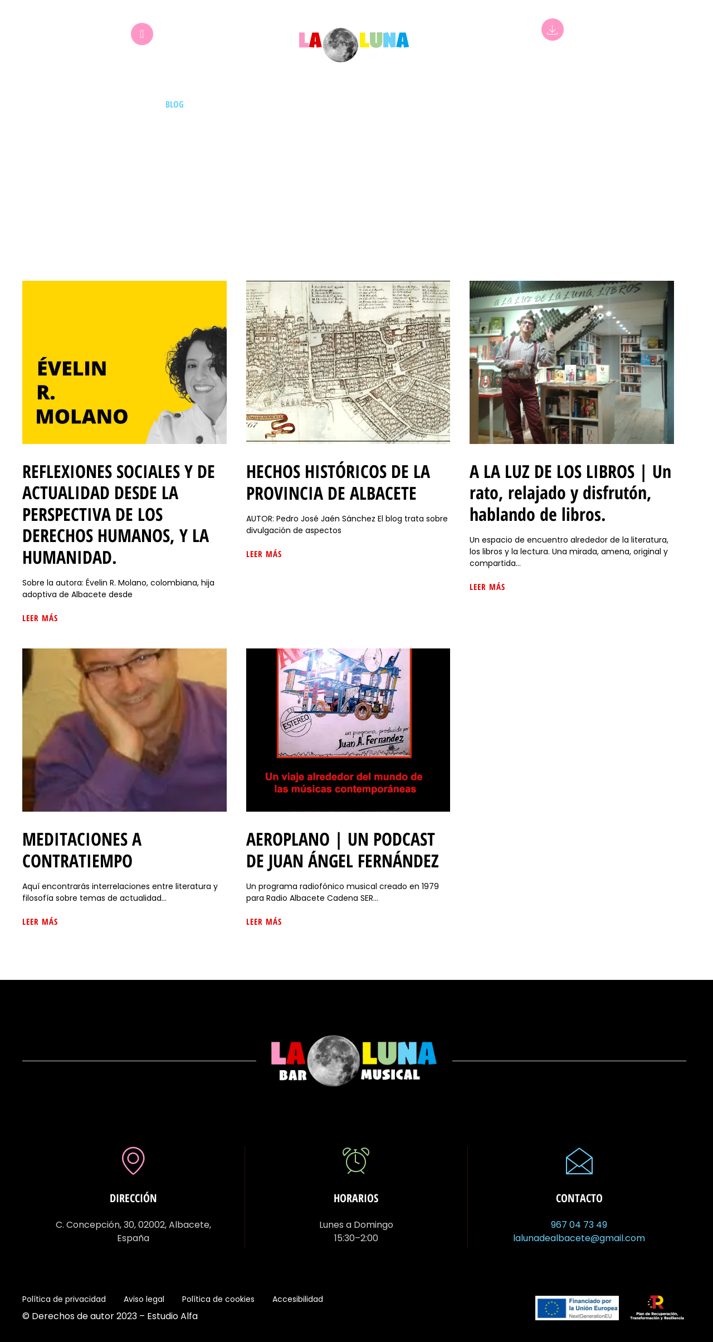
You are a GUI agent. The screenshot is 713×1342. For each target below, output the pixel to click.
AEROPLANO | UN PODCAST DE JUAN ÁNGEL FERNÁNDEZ (342, 849)
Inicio (70, 104)
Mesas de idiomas (235, 104)
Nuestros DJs (124, 104)
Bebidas (417, 104)
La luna (463, 104)
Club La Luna (142, 59)
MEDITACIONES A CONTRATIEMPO (81, 849)
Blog (174, 104)
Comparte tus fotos (588, 104)
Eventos (369, 104)
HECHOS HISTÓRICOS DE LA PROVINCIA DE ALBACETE (338, 481)
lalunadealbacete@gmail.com (579, 1238)
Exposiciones (312, 104)
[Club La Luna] (142, 34)
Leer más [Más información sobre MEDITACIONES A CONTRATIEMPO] (40, 921)
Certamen (514, 104)
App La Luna (552, 55)
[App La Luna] (552, 29)
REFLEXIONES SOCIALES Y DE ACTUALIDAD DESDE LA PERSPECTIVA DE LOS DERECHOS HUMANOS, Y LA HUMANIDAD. (118, 514)
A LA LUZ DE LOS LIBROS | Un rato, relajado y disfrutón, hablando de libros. (570, 492)
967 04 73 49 (579, 1224)
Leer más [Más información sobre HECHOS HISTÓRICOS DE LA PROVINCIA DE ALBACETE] (264, 553)
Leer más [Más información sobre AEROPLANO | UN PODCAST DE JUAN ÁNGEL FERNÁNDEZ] (264, 921)
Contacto (663, 104)
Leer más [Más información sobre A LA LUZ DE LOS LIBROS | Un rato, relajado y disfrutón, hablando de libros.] (487, 586)
